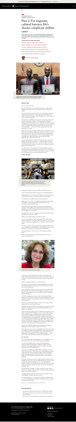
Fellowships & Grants (50, 6)
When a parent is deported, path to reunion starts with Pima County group (36, 52)
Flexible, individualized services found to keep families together (34, 45)
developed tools (48, 329)
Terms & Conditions (50, 416)
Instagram (56, 408)
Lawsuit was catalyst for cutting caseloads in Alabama (32, 43)
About (44, 6)
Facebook (48, 409)
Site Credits (49, 415)
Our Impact (63, 6)
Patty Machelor (35, 58)
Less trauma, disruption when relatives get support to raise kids (34, 47)
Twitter (50, 409)
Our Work (57, 6)
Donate (69, 6)
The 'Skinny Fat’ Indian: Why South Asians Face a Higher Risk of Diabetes (38, 391)
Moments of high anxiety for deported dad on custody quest (33, 54)
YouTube (52, 409)
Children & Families (26, 16)
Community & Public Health (28, 17)
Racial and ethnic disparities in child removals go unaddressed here (35, 49)
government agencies (32, 329)
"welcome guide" (31, 201)
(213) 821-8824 (16, 414)
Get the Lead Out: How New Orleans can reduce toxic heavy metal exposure (38, 396)
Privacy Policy (49, 413)
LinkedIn (60, 408)
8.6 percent (37, 123)
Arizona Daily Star (40, 383)
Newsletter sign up (52, 411)
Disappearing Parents (37, 346)
